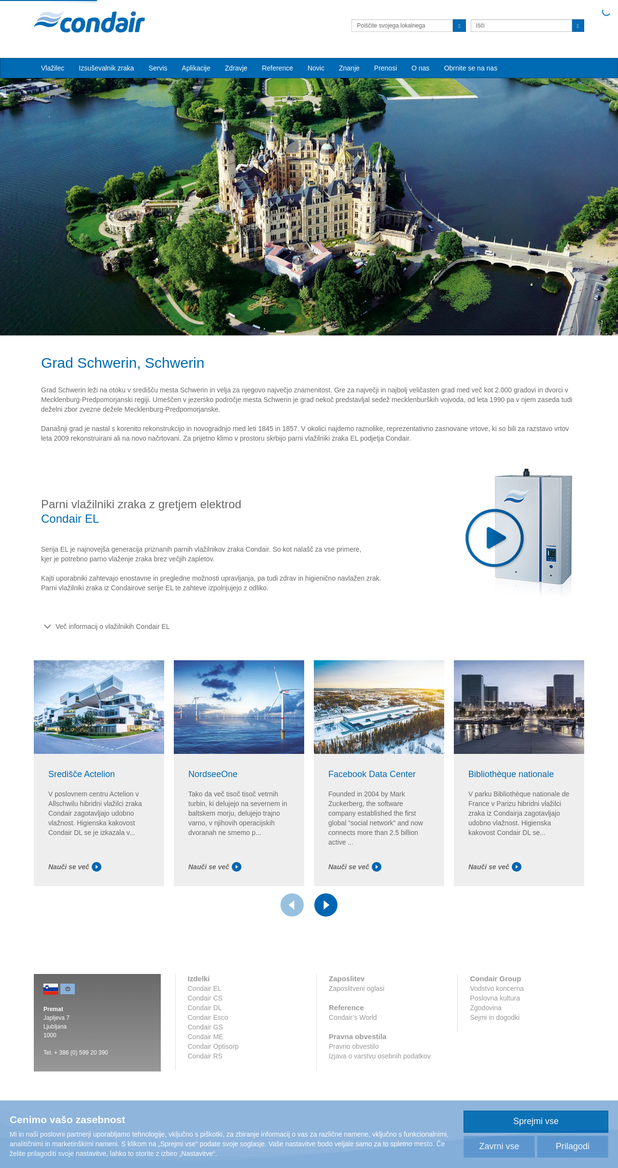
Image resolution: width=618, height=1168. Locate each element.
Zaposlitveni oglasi (356, 988)
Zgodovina (485, 1008)
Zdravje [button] (236, 68)
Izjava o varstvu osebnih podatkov (380, 1056)
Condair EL (205, 988)
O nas (420, 68)
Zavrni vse (499, 1146)
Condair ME (206, 1037)
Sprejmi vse (536, 1121)
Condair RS (205, 1056)
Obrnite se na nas (471, 68)
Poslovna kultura (495, 998)
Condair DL (205, 1008)
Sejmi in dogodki (495, 1017)
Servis (158, 68)
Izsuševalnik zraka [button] (106, 68)
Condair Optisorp (213, 1046)
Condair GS (205, 1027)
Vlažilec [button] (52, 68)
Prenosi (385, 68)
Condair (89, 22)
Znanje (349, 68)
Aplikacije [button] (196, 68)
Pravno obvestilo (354, 1046)
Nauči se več (74, 867)
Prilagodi (573, 1146)
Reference (277, 68)
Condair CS (205, 998)
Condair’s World (353, 1017)
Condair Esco (208, 1017)
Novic (316, 68)
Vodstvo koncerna (496, 988)
